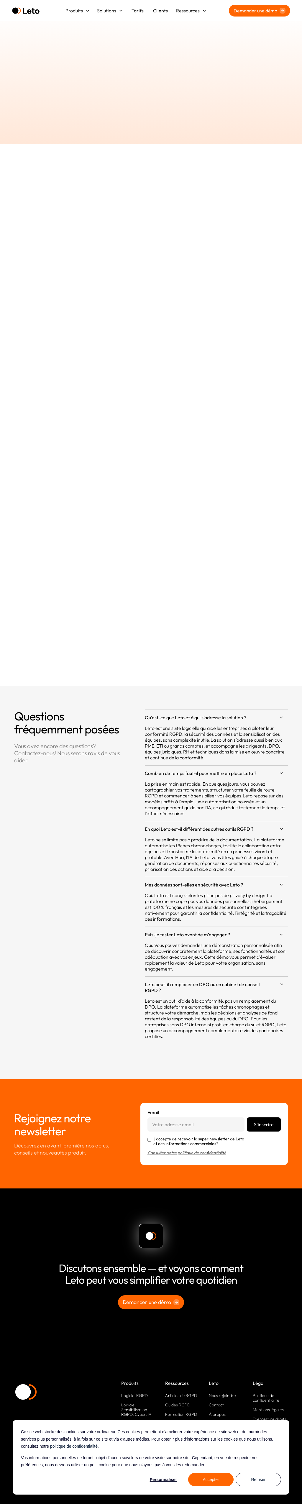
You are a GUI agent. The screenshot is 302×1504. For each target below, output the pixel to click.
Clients (160, 11)
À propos (217, 1414)
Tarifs (138, 11)
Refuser (258, 1479)
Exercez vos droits (269, 1419)
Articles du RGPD (181, 1395)
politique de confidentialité (74, 1446)
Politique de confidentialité (266, 1398)
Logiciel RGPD (134, 1395)
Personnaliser (163, 1479)
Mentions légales (268, 1409)
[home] (26, 11)
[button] (77, 10)
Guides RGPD (177, 1405)
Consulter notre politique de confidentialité (186, 1152)
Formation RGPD (181, 1414)
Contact (216, 1405)
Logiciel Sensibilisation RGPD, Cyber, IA (136, 1409)
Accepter (211, 1479)
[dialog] (151, 1457)
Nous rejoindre (222, 1395)
